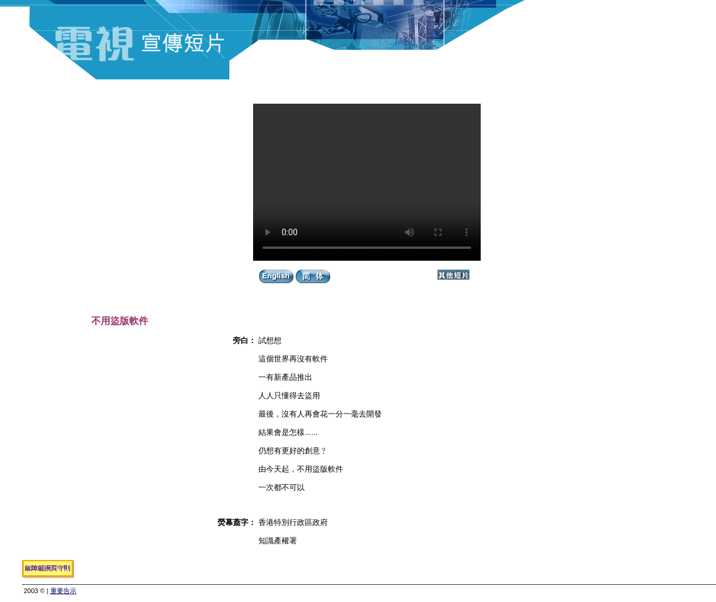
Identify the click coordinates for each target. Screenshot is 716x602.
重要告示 (63, 590)
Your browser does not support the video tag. (367, 182)
